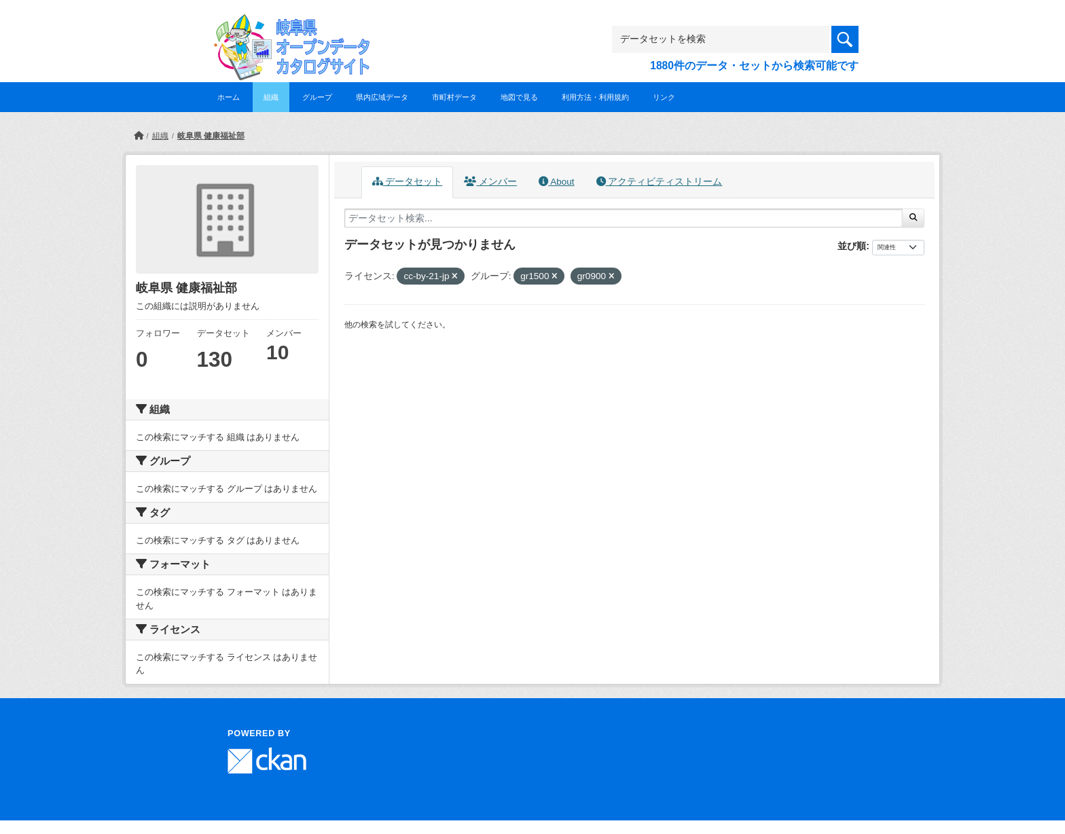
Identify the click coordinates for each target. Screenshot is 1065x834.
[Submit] (913, 218)
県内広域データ (382, 97)
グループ (317, 97)
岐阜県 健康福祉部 (211, 136)
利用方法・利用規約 (595, 97)
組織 (271, 97)
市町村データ (454, 97)
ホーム (228, 97)
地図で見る (519, 97)
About (556, 182)
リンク (664, 97)
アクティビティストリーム (659, 182)
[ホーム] (138, 136)
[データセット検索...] (623, 218)
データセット (407, 182)
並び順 (851, 245)
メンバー (490, 182)
